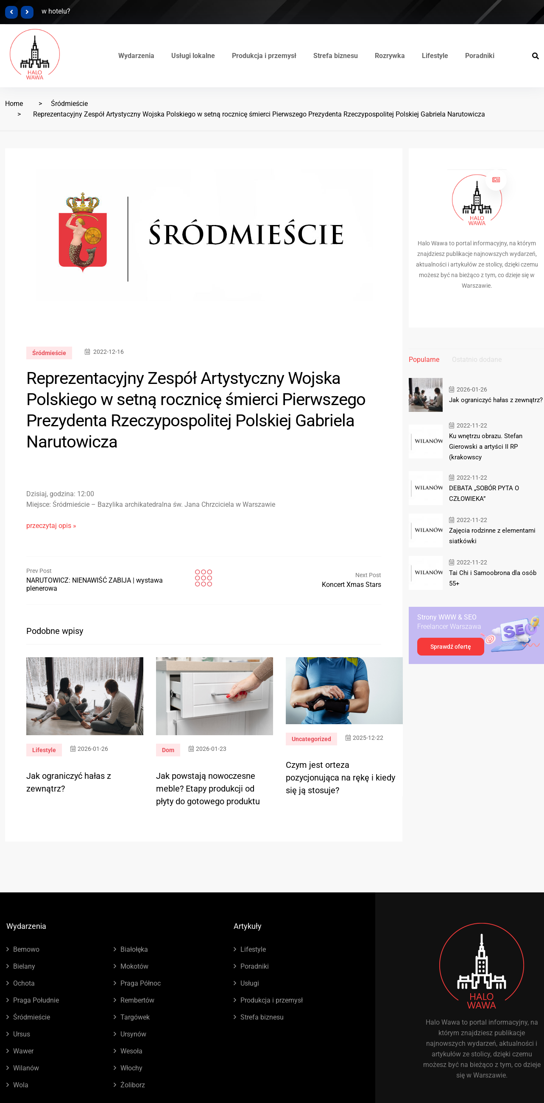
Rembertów (137, 1000)
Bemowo (26, 949)
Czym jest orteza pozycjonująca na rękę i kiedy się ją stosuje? (340, 777)
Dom (168, 750)
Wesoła (131, 1051)
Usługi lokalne (193, 56)
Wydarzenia (136, 56)
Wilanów (26, 1068)
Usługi (249, 983)
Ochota (24, 983)
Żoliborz (132, 1085)
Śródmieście (69, 104)
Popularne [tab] (424, 360)
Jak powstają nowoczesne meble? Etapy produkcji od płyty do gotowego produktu (208, 788)
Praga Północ (140, 983)
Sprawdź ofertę (450, 646)
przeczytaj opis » (51, 526)
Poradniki (479, 56)
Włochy (131, 1068)
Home (14, 104)
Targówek (135, 1017)
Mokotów (134, 966)
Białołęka (134, 949)
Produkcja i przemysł (264, 56)
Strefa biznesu (335, 56)
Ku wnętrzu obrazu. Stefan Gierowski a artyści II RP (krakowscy (485, 446)
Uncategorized (311, 739)
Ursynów (133, 1034)
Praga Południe (36, 1000)
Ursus (21, 1034)
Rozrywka (390, 56)
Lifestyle (435, 56)
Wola (20, 1085)
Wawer (23, 1051)
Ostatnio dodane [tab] (477, 360)
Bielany (24, 966)
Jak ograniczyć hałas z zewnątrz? (496, 400)
